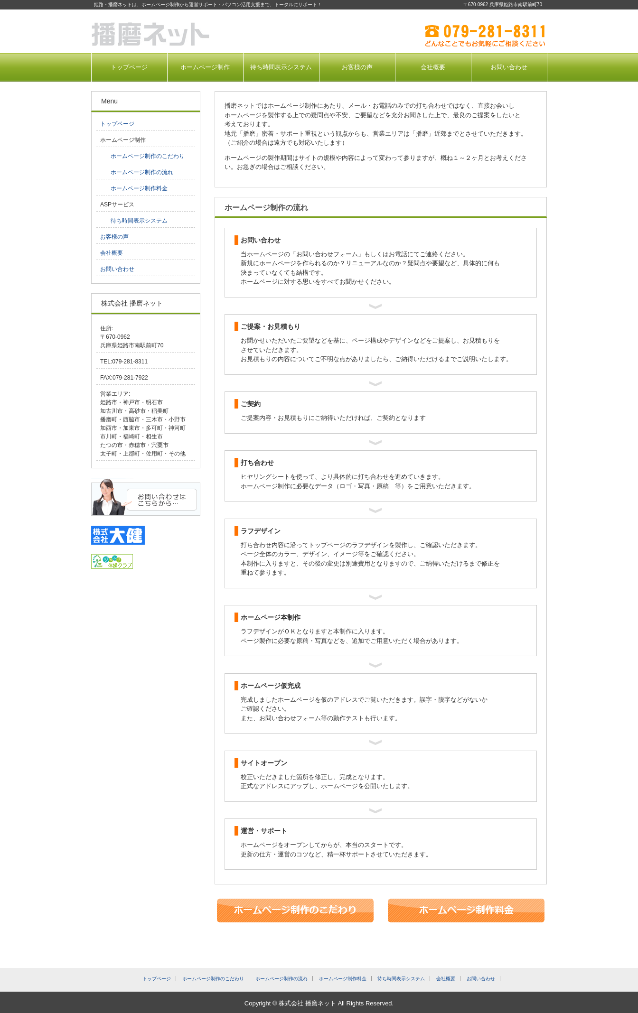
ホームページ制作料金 (139, 188)
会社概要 (433, 67)
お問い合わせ (508, 67)
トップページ (129, 67)
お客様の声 (357, 67)
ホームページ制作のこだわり (148, 156)
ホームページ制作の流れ (142, 172)
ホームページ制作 (205, 67)
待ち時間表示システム (281, 67)
